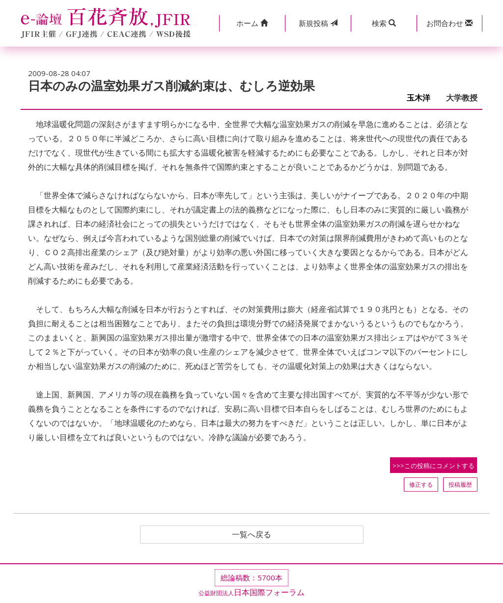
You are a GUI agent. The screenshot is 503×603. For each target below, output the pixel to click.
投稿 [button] (318, 23)
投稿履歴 (460, 484)
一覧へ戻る (251, 534)
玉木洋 (422, 98)
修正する (421, 484)
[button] (252, 23)
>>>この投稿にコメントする (433, 465)
